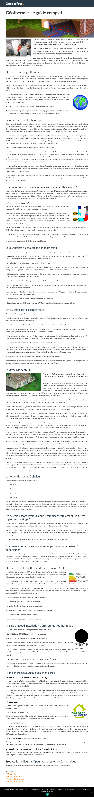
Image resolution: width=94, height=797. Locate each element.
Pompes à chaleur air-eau (15, 780)
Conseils (83, 4)
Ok (47, 794)
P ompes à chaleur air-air (15, 777)
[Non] (92, 792)
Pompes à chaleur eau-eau (15, 782)
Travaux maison (55, 4)
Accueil (44, 4)
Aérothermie (11, 775)
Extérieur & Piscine (70, 4)
